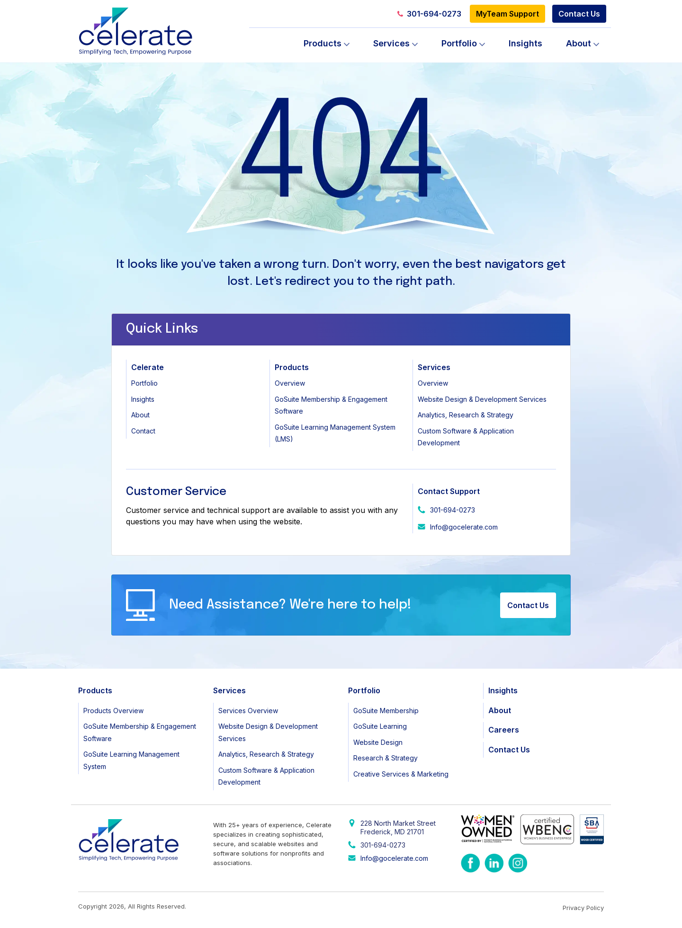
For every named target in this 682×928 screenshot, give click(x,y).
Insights (525, 43)
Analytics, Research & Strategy (465, 415)
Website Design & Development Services (482, 399)
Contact (143, 431)
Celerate (147, 367)
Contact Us (579, 13)
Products (322, 43)
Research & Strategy (385, 758)
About (578, 43)
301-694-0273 (429, 13)
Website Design (378, 742)
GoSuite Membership (386, 711)
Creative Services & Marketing (401, 774)
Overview (290, 383)
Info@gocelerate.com (464, 527)
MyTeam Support (507, 13)
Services (391, 43)
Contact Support (449, 491)
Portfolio (459, 43)
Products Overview (113, 711)
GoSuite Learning (380, 726)
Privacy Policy (583, 907)
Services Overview (248, 711)
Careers (503, 729)
